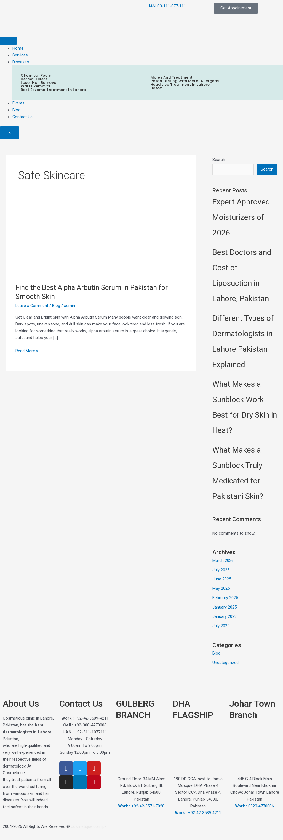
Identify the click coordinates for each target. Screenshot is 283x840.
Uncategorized (225, 662)
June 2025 (221, 579)
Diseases (21, 62)
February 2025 (225, 597)
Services (20, 55)
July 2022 (220, 625)
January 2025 (224, 607)
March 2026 (223, 560)
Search (218, 159)
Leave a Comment (32, 305)
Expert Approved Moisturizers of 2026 (241, 218)
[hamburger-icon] (8, 41)
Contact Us (22, 116)
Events (18, 103)
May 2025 (221, 588)
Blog (16, 109)
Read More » (26, 350)
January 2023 (224, 616)
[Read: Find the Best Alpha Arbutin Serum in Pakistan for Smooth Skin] (48, 243)
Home (17, 48)
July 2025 (220, 569)
